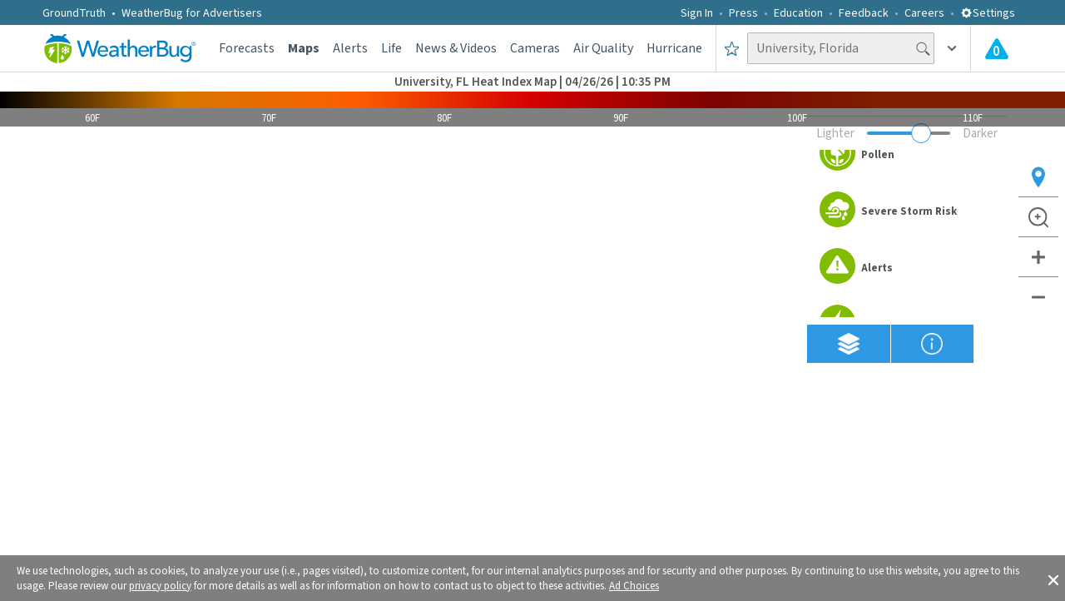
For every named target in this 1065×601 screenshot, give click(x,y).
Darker (980, 133)
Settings (987, 13)
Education (798, 13)
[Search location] (840, 48)
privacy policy (160, 586)
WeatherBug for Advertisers (191, 13)
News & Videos (456, 48)
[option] (907, 155)
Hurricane (674, 48)
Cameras (535, 48)
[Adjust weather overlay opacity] (908, 133)
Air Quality (603, 48)
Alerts (350, 48)
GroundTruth (74, 13)
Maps (304, 48)
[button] (1053, 579)
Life (391, 48)
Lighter (835, 133)
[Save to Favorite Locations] (731, 48)
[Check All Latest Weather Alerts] (997, 48)
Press (743, 13)
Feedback (864, 13)
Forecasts (247, 48)
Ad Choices (634, 586)
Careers (924, 13)
